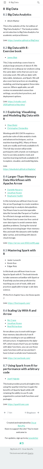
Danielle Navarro (14, 189)
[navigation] (28, 2)
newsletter (33, 438)
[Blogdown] (32, 412)
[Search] (36, 2)
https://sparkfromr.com (18, 404)
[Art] (8, 412)
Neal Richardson (14, 326)
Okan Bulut (12, 125)
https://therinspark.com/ (19, 303)
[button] (4, 2)
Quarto (30, 453)
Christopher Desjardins (17, 128)
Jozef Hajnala (13, 378)
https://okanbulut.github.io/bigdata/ (19, 169)
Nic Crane (11, 320)
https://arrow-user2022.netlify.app (23, 243)
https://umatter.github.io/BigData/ (23, 40)
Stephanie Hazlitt (15, 196)
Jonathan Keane (14, 192)
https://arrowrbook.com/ (19, 358)
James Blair (12, 57)
